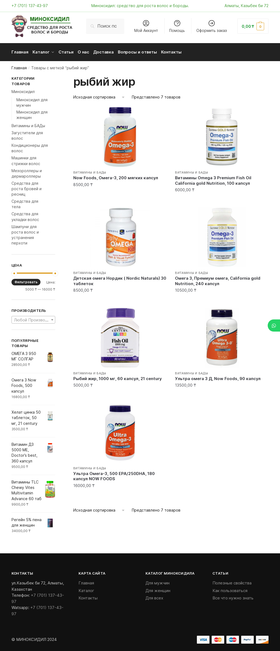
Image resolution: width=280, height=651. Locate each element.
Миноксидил (23, 90)
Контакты (88, 596)
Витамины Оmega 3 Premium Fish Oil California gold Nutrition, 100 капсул (213, 179)
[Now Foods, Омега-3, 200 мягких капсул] (120, 136)
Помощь (177, 26)
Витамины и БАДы (89, 171)
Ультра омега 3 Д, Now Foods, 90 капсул (218, 377)
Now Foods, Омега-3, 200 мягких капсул (115, 176)
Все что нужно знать (232, 596)
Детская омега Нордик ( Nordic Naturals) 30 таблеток (119, 279)
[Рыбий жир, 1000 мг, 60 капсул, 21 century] (120, 336)
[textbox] (33, 318)
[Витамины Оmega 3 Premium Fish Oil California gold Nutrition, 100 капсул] (222, 136)
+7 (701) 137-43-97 (29, 5)
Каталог (86, 589)
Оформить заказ (211, 26)
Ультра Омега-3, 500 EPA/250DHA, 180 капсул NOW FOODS (114, 475)
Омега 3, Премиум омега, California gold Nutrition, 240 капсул (217, 279)
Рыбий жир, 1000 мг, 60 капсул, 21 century (117, 377)
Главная (19, 66)
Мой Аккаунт (146, 26)
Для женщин (157, 589)
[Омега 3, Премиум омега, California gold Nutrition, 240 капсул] (222, 236)
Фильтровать (25, 281)
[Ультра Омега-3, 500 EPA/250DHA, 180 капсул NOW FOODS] (120, 431)
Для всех (154, 596)
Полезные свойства (232, 581)
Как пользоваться (229, 589)
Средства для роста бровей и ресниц (26, 187)
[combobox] (33, 318)
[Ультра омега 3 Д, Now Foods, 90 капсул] (222, 336)
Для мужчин (157, 581)
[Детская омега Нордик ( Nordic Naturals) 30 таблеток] (120, 236)
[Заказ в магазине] (99, 96)
